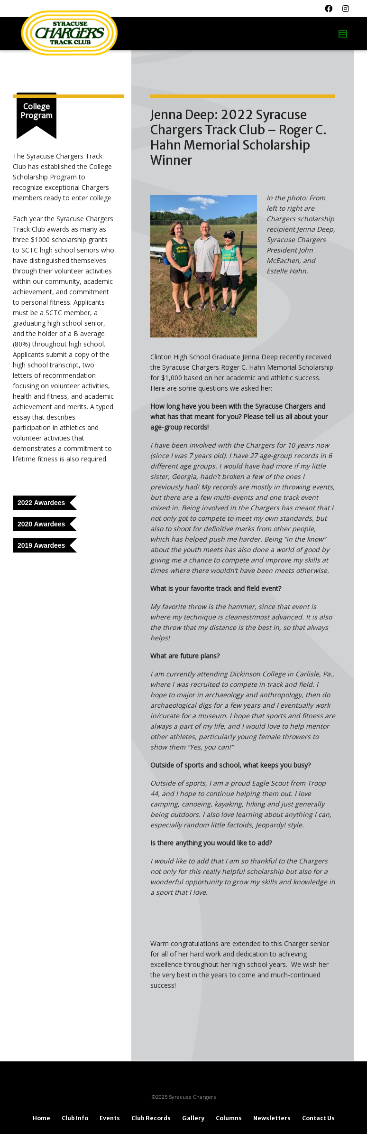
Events (110, 1118)
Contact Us (318, 1118)
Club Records (151, 1118)
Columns (229, 1118)
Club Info (75, 1118)
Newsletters (272, 1118)
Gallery (193, 1118)
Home (41, 1118)
